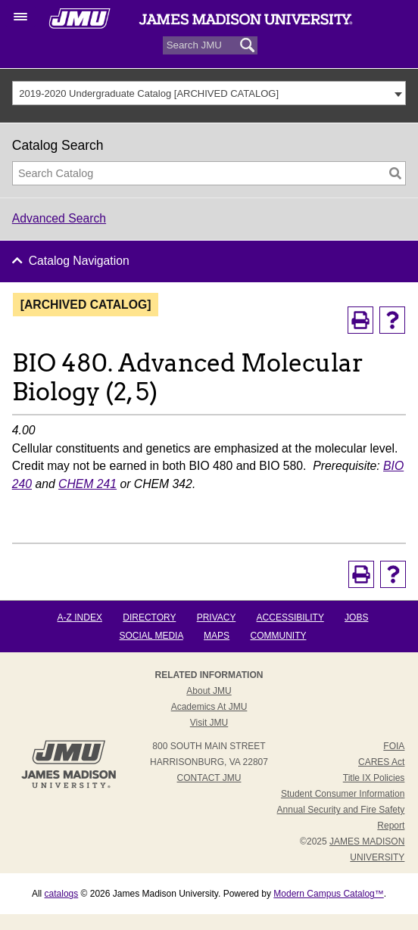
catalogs (62, 893)
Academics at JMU (209, 706)
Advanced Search (59, 218)
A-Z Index (80, 617)
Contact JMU (209, 778)
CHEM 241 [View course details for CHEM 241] (87, 483)
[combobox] (209, 93)
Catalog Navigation (79, 260)
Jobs (356, 617)
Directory (149, 617)
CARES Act (381, 762)
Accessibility (290, 617)
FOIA (393, 746)
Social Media (151, 635)
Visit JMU (209, 722)
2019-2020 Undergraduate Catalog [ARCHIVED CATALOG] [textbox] (149, 93)
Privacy (216, 617)
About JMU (208, 691)
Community (278, 635)
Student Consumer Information (342, 793)
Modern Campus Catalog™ (328, 893)
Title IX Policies (374, 778)
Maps (216, 635)
